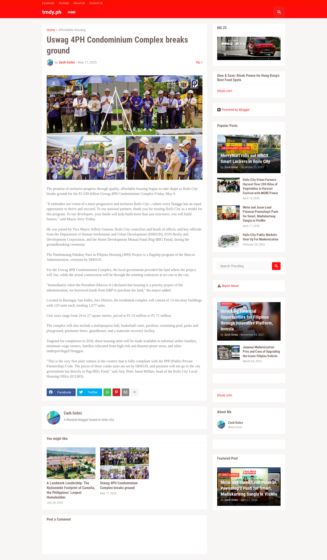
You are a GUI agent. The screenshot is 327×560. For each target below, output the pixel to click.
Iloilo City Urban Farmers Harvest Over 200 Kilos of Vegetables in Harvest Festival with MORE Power (260, 186)
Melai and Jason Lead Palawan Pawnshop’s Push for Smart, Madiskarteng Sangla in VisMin (260, 214)
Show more (235, 427)
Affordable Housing (72, 30)
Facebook (48, 3)
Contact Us (96, 3)
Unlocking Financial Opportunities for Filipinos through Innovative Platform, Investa (247, 320)
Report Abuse (230, 286)
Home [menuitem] (72, 12)
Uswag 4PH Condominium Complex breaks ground (119, 485)
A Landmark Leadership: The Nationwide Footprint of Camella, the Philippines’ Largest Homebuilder (71, 490)
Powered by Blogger (233, 110)
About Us (79, 3)
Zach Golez (73, 413)
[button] (279, 12)
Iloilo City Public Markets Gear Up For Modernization (260, 237)
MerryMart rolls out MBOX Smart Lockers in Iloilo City (245, 158)
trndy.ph (51, 12)
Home (51, 30)
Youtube (64, 3)
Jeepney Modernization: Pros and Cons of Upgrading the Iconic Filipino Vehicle (261, 351)
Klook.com (224, 91)
